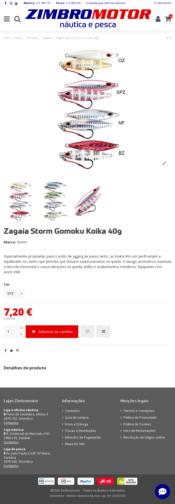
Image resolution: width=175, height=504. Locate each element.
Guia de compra (76, 417)
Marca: (10, 242)
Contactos (11, 423)
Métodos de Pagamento (83, 437)
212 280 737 (43, 3)
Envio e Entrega (76, 424)
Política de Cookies (137, 424)
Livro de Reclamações (139, 431)
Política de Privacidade (140, 417)
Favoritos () (162, 3)
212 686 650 (73, 3)
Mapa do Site (75, 444)
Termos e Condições (138, 411)
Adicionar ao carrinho (52, 331)
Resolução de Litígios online (144, 437)
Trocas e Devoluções (80, 431)
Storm (22, 242)
